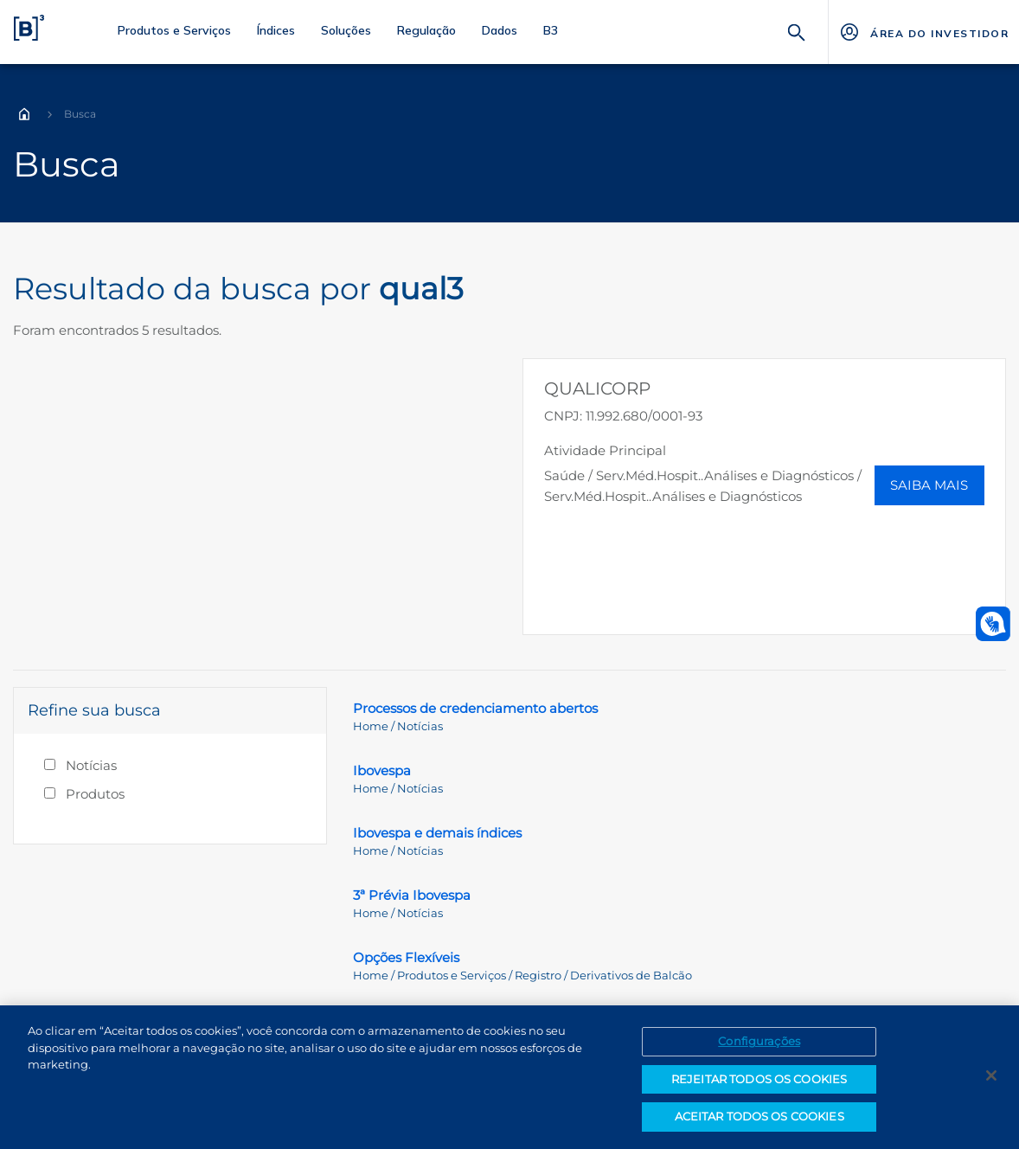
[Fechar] (991, 1075)
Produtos (95, 794)
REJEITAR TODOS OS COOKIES (759, 1079)
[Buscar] (796, 31)
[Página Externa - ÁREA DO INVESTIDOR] (923, 32)
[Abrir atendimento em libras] (993, 624)
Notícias (91, 765)
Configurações (759, 1041)
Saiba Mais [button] (929, 485)
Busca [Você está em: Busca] (80, 113)
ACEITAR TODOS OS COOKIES (759, 1116)
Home (24, 114)
